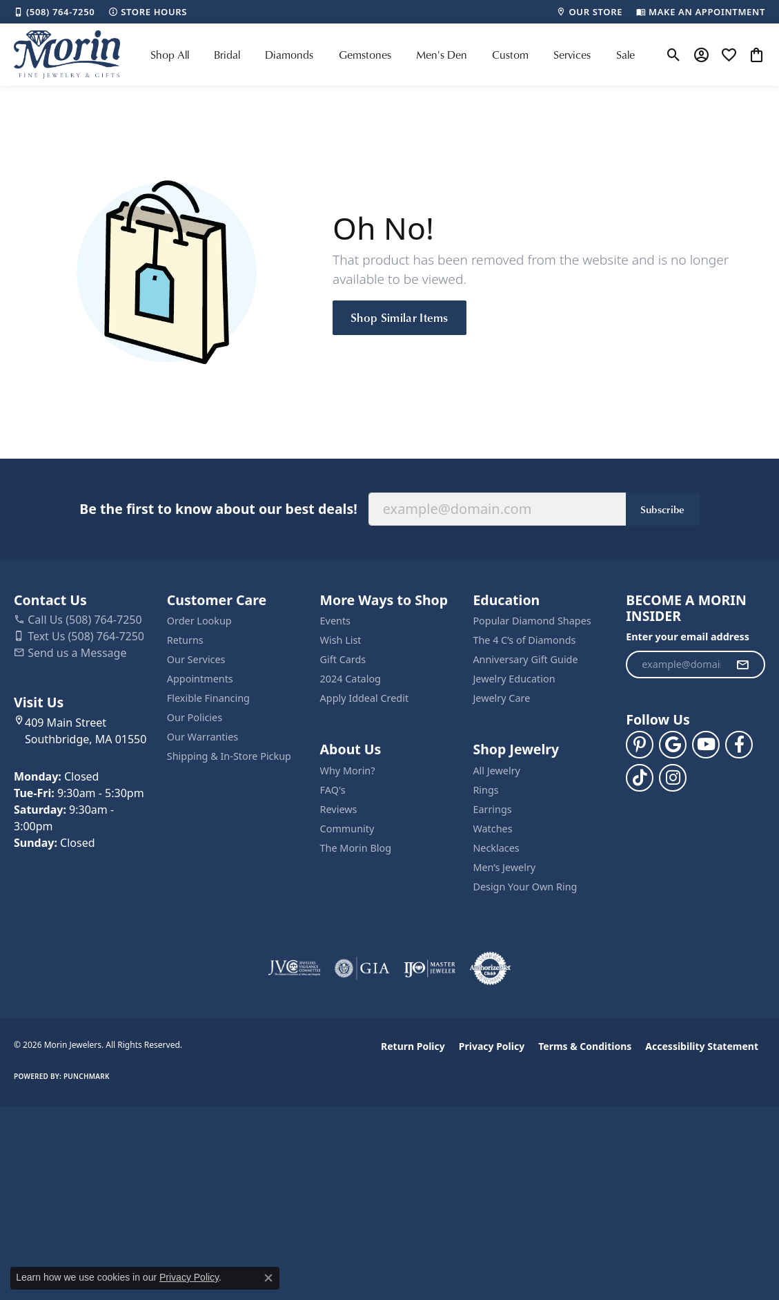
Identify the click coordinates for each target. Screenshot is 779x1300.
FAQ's (333, 789)
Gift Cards (343, 659)
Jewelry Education (514, 678)
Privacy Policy (491, 1046)
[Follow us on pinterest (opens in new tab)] (639, 744)
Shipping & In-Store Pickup (229, 756)
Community (347, 828)
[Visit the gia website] (362, 968)
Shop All (169, 54)
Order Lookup (199, 620)
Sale (625, 54)
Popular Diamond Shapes (532, 620)
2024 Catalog (350, 678)
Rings (485, 789)
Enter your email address (687, 636)
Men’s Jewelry (504, 867)
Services (572, 54)
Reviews (338, 809)
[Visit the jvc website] (295, 968)
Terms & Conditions (584, 1046)
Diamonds (289, 54)
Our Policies (194, 717)
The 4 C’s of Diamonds (524, 640)
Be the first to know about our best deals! (218, 509)
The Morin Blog (355, 847)
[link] (54, 11)
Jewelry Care (501, 698)
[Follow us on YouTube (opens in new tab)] (706, 744)
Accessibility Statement (701, 1046)
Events (335, 620)
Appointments (200, 678)
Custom (510, 54)
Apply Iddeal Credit (364, 698)
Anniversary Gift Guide (525, 659)
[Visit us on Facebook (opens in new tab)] (739, 744)
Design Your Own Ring (525, 886)
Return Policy (413, 1046)
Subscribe (662, 509)
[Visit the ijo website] (429, 968)
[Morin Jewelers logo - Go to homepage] (67, 54)
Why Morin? (347, 770)
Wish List (341, 640)
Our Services (196, 659)
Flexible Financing (208, 698)
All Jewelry (496, 770)
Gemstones (365, 54)
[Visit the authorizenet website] (490, 968)
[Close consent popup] (268, 1278)
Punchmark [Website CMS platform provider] (86, 1076)
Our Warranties (202, 736)
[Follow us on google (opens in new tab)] (673, 744)
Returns (185, 640)
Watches (492, 828)
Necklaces (496, 847)
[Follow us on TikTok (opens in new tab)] (639, 778)
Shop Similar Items (399, 317)
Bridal (227, 54)
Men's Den (441, 54)
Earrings (492, 809)
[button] (673, 54)
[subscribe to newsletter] (742, 664)
